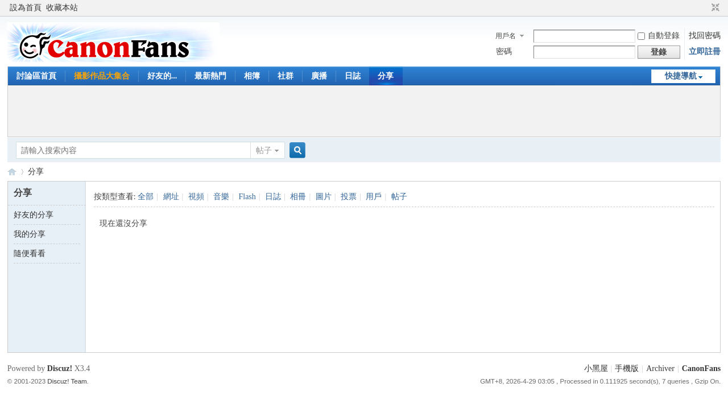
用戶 (374, 196)
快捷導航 (681, 76)
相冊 (298, 196)
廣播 (319, 76)
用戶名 (505, 36)
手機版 (627, 368)
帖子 (264, 150)
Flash (246, 196)
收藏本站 (62, 7)
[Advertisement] (364, 111)
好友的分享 (33, 215)
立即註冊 (705, 51)
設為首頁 (26, 7)
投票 (349, 196)
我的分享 (30, 234)
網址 (171, 196)
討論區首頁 (36, 76)
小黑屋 (596, 368)
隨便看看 (30, 253)
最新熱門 (210, 76)
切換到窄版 (714, 8)
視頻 (196, 196)
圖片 (324, 196)
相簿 (252, 76)
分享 (386, 76)
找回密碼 (705, 35)
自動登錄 (659, 35)
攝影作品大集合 (102, 76)
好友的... (162, 76)
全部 (146, 196)
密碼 (504, 51)
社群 (285, 76)
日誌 (353, 76)
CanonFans (11, 171)
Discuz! (59, 368)
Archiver (660, 368)
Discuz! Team (66, 381)
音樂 (221, 196)
